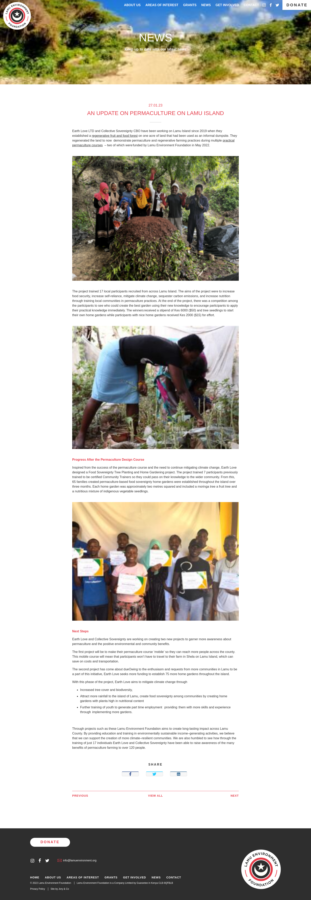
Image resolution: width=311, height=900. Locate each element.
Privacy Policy (37, 889)
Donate (297, 5)
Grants (190, 5)
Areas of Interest (83, 877)
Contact (251, 5)
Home (34, 877)
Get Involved (227, 5)
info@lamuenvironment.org (77, 860)
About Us (132, 5)
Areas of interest (161, 5)
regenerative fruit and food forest (115, 135)
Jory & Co (64, 889)
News (206, 5)
